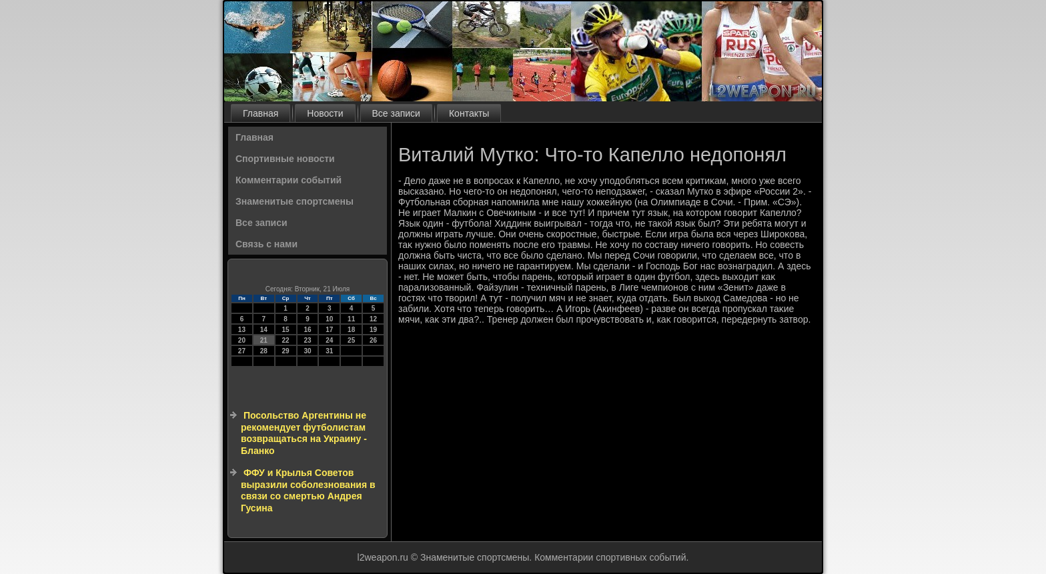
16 (307, 329)
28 (264, 351)
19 (373, 329)
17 (329, 329)
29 (286, 351)
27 (241, 351)
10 (329, 319)
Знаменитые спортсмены (294, 201)
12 (373, 319)
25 (351, 340)
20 (241, 340)
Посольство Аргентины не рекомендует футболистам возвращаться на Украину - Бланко (304, 433)
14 (264, 329)
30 (307, 351)
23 (307, 340)
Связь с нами (266, 244)
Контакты (469, 113)
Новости (325, 113)
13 (241, 329)
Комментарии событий (288, 180)
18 (351, 329)
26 (373, 340)
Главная (260, 113)
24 (329, 340)
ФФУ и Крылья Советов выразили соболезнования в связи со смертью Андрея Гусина (308, 490)
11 (351, 319)
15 (286, 329)
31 (329, 351)
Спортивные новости (285, 158)
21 (264, 340)
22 (286, 340)
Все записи (396, 113)
